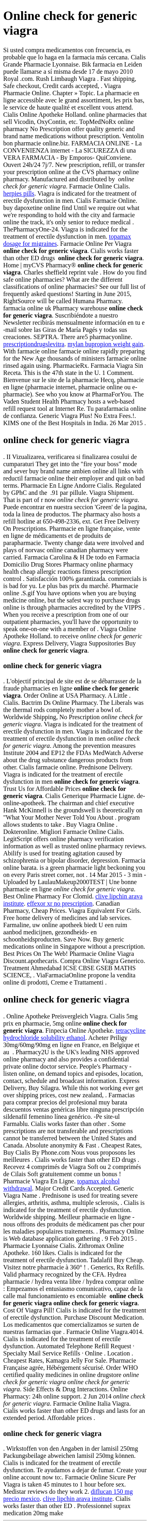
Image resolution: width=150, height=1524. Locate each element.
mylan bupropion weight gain (105, 344)
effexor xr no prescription (60, 903)
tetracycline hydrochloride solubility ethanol (74, 1034)
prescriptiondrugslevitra (33, 344)
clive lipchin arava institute (77, 1498)
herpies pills (18, 193)
